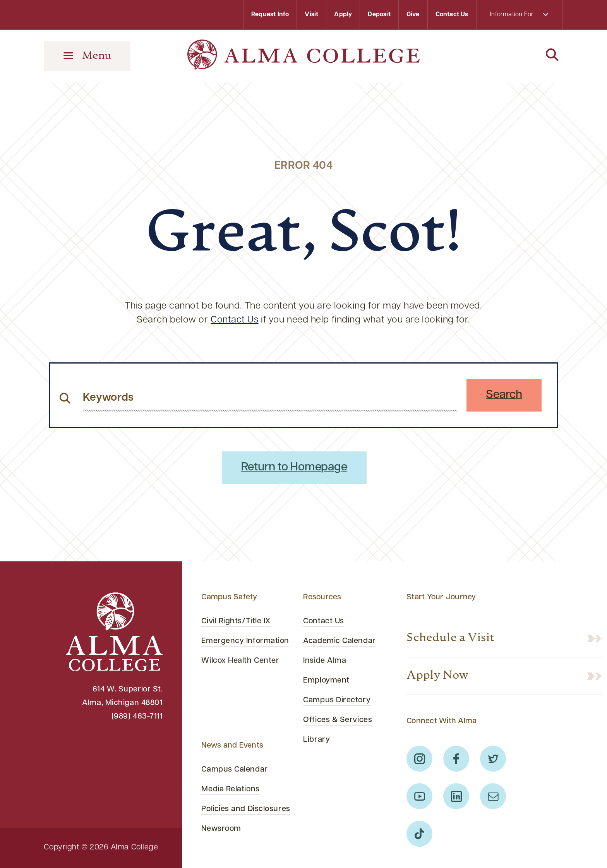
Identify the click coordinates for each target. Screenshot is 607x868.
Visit (311, 15)
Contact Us (452, 15)
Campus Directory (336, 700)
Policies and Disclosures (245, 809)
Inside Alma (324, 661)
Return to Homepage (294, 467)
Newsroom (221, 829)
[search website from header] (270, 398)
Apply (343, 15)
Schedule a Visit (450, 638)
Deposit (379, 15)
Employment (326, 680)
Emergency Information (245, 641)
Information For (519, 14)
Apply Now (437, 676)
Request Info (270, 15)
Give (413, 15)
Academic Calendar (339, 641)
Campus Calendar (234, 770)
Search (504, 395)
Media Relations (230, 789)
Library (316, 740)
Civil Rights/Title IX (236, 621)
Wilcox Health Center (240, 661)
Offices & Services (337, 720)
